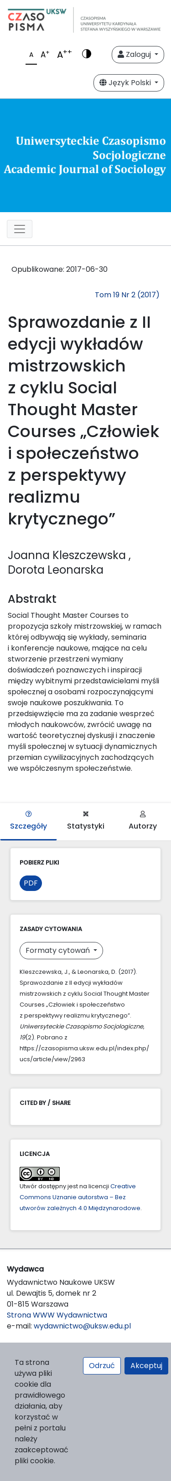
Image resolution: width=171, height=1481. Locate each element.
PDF (31, 883)
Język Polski (126, 82)
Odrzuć (102, 1365)
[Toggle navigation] (19, 229)
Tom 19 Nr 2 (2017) (127, 295)
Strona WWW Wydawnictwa (57, 1315)
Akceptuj (146, 1365)
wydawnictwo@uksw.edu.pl (82, 1326)
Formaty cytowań (59, 950)
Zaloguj (135, 54)
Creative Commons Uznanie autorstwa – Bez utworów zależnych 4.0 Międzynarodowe (80, 1197)
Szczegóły (28, 821)
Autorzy (143, 821)
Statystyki (85, 821)
